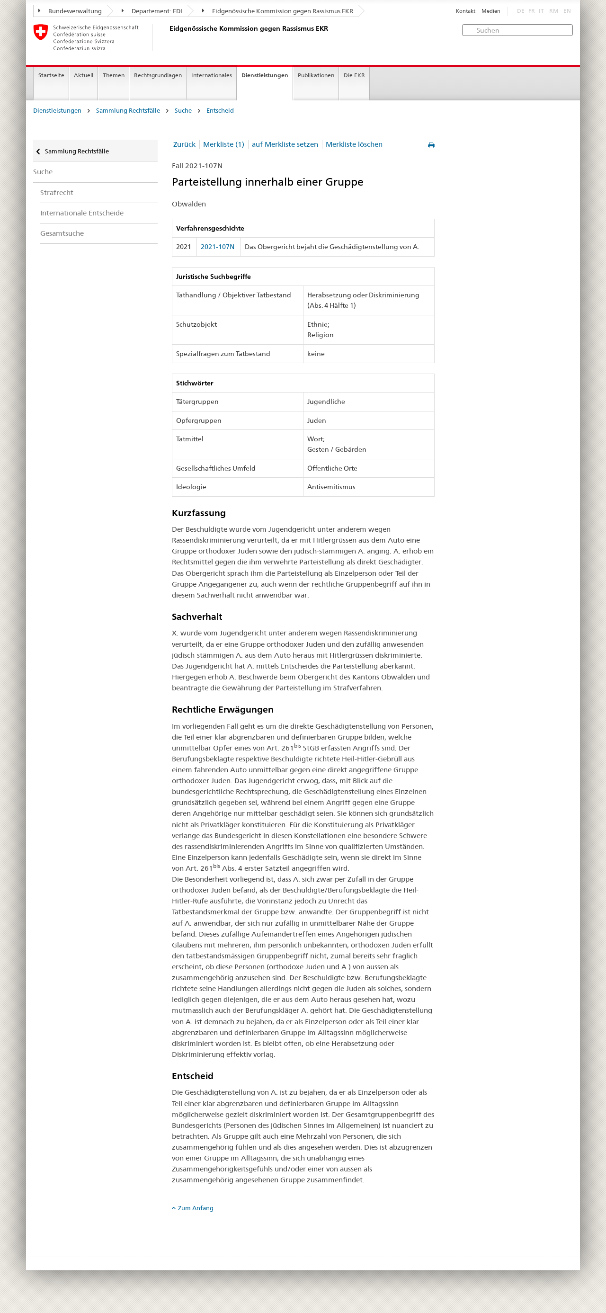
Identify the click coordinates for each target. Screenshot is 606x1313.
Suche (183, 110)
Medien (490, 11)
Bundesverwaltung (70, 11)
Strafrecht (56, 192)
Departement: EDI (152, 11)
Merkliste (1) (223, 144)
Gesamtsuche (62, 233)
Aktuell (83, 75)
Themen (114, 75)
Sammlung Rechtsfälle (128, 110)
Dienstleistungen (264, 75)
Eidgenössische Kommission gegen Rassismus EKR (277, 11)
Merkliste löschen (354, 144)
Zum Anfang (196, 1208)
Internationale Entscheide (82, 212)
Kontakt (465, 11)
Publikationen (316, 75)
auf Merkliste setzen (285, 144)
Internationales (211, 75)
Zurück (184, 144)
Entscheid (220, 110)
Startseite (51, 75)
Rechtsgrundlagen (158, 75)
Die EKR (354, 75)
